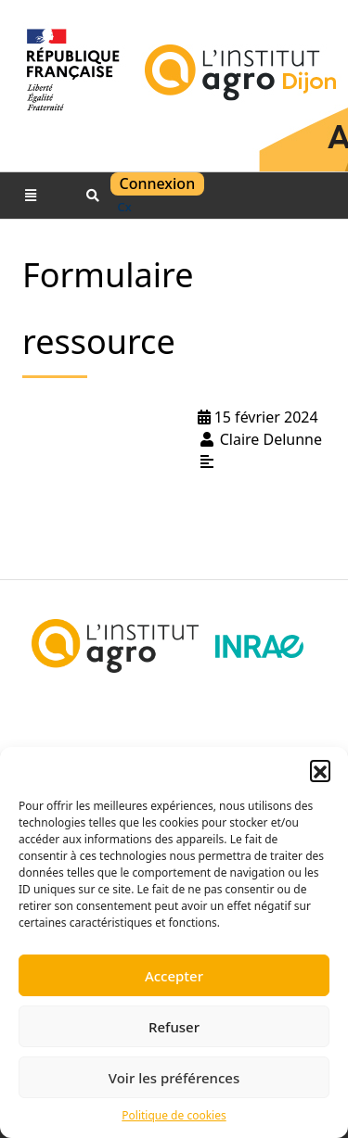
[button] (320, 770)
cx (125, 206)
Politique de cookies (174, 1115)
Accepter (174, 976)
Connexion (158, 183)
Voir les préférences (174, 1077)
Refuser (174, 1027)
